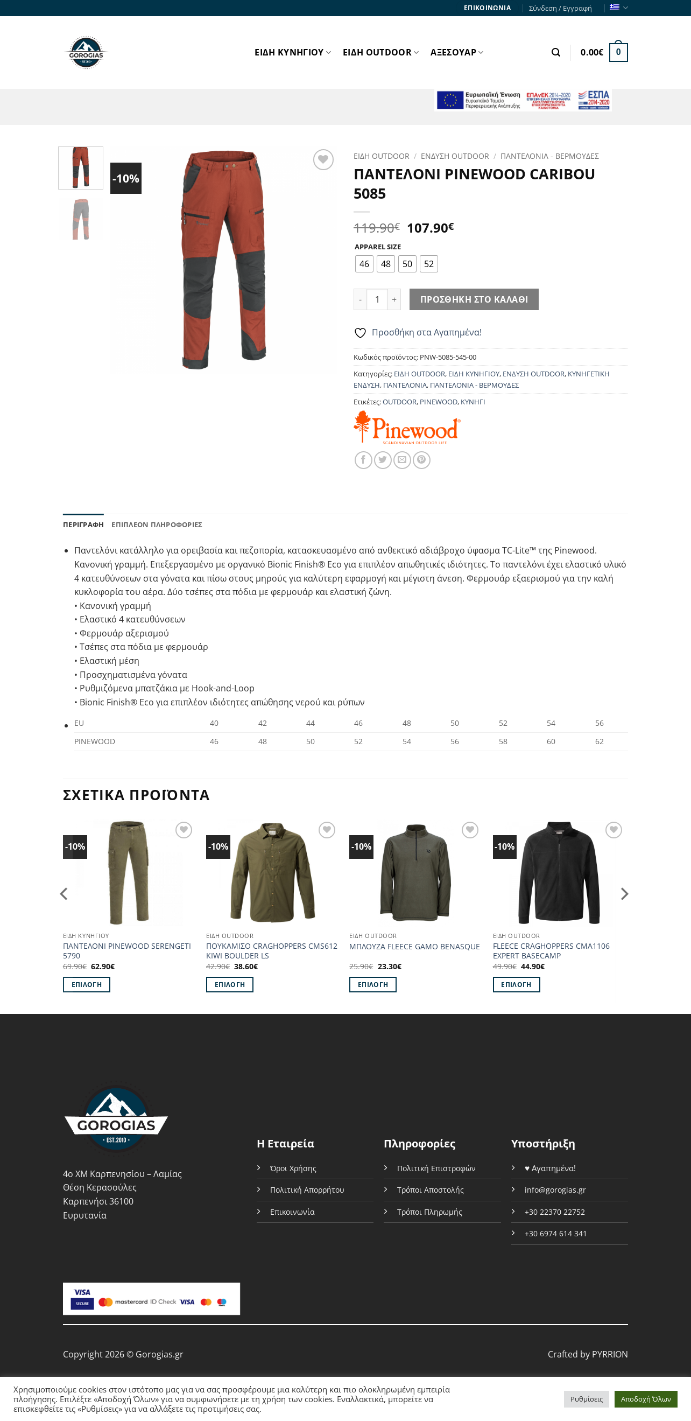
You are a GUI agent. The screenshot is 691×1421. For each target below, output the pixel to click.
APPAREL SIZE (378, 247)
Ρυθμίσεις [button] (586, 1399)
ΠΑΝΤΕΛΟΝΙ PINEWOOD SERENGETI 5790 (127, 951)
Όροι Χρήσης (293, 1168)
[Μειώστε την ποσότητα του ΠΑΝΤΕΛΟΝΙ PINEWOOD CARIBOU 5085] (360, 299)
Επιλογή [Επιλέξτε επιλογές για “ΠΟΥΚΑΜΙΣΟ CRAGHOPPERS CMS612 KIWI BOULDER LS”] (230, 985)
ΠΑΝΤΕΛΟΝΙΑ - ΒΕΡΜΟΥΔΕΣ (549, 156)
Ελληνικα (619, 8)
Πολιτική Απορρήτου (307, 1190)
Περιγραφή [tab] (83, 524)
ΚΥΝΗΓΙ (473, 402)
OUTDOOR (400, 402)
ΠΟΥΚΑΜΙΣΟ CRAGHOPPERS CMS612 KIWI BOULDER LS (271, 951)
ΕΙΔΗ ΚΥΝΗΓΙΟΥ (293, 52)
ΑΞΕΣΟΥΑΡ (457, 52)
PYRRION (610, 1354)
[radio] (364, 264)
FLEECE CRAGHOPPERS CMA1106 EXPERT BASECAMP (551, 951)
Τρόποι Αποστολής (430, 1190)
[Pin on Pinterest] (422, 460)
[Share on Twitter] (383, 460)
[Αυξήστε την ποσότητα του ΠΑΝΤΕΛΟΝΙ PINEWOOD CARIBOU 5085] (394, 299)
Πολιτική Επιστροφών (436, 1168)
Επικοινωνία (292, 1212)
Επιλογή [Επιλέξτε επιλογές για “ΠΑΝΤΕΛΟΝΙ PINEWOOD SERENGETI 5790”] (87, 985)
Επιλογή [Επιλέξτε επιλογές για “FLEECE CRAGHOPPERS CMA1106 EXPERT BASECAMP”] (516, 985)
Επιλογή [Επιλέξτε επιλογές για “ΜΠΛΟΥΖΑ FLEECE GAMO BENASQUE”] (373, 985)
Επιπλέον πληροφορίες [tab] (156, 524)
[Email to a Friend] (402, 460)
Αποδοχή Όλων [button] (646, 1399)
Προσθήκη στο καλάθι (474, 299)
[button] (556, 52)
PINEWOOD (438, 402)
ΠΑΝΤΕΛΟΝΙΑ (405, 385)
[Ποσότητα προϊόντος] (377, 299)
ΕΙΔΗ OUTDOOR (381, 52)
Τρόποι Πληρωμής (429, 1212)
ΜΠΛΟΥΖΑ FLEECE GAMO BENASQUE (414, 946)
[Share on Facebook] (363, 460)
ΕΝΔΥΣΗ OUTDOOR (455, 156)
